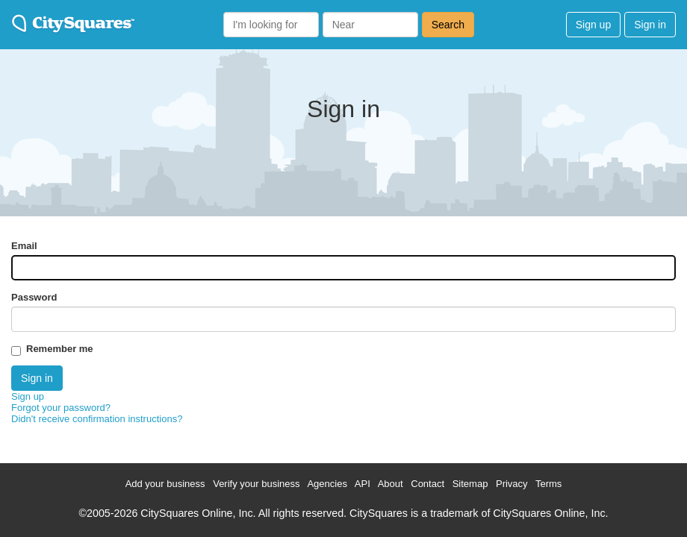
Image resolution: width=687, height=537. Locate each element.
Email (24, 245)
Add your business (165, 483)
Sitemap (470, 483)
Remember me (59, 348)
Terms (548, 483)
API (362, 483)
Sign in (650, 25)
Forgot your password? (61, 407)
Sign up (593, 25)
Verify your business (256, 483)
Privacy (512, 483)
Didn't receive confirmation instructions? (96, 418)
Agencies (326, 483)
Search (448, 25)
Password (34, 297)
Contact (427, 483)
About (390, 483)
